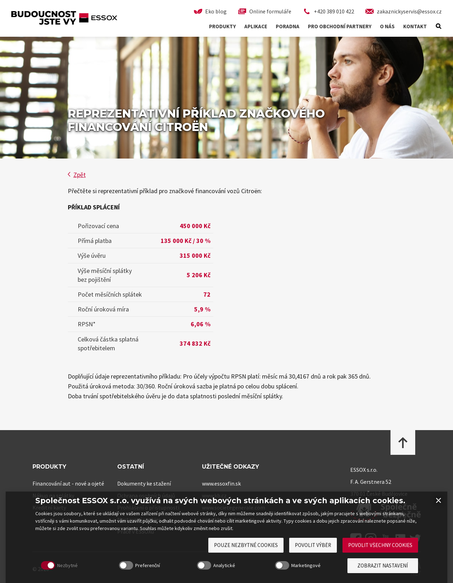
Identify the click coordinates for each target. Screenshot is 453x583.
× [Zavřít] (438, 511)
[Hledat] (438, 26)
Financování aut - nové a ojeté (68, 483)
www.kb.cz (214, 495)
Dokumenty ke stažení (144, 483)
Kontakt (415, 26)
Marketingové (292, 576)
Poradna (287, 26)
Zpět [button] (77, 175)
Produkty (222, 26)
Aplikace (255, 26)
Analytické (210, 576)
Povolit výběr (313, 556)
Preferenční (134, 576)
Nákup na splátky (53, 495)
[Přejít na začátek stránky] (403, 443)
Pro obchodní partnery (339, 26)
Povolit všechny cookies (380, 556)
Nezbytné (53, 576)
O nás (387, 26)
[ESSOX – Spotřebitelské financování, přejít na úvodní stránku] (64, 22)
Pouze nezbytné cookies (246, 556)
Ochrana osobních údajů (146, 495)
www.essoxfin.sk (221, 483)
